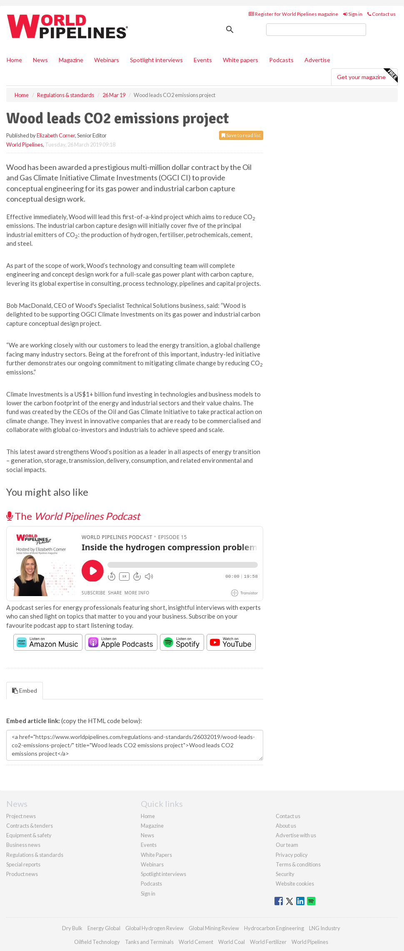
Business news (23, 844)
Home (14, 59)
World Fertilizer (268, 942)
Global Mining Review (214, 928)
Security (285, 874)
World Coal (231, 942)
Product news (22, 874)
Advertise (317, 59)
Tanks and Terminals (149, 942)
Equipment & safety (29, 835)
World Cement (196, 942)
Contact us (381, 14)
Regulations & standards (34, 854)
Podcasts (281, 59)
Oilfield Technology (97, 942)
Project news (21, 816)
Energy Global (103, 928)
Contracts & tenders (29, 825)
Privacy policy (292, 854)
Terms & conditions (298, 864)
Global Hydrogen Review (154, 928)
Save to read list (241, 135)
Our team (287, 844)
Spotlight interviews (156, 59)
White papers (240, 59)
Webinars (106, 59)
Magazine (71, 59)
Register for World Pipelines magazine (293, 14)
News (147, 835)
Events (203, 59)
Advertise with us (296, 835)
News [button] (40, 59)
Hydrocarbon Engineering (274, 928)
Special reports (23, 864)
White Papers (156, 854)
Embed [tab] (24, 690)
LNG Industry (324, 928)
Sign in (352, 14)
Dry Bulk (72, 928)
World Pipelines (24, 144)
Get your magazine (367, 76)
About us (286, 825)
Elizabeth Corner (56, 135)
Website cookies (295, 883)
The (73, 516)
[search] (316, 29)
